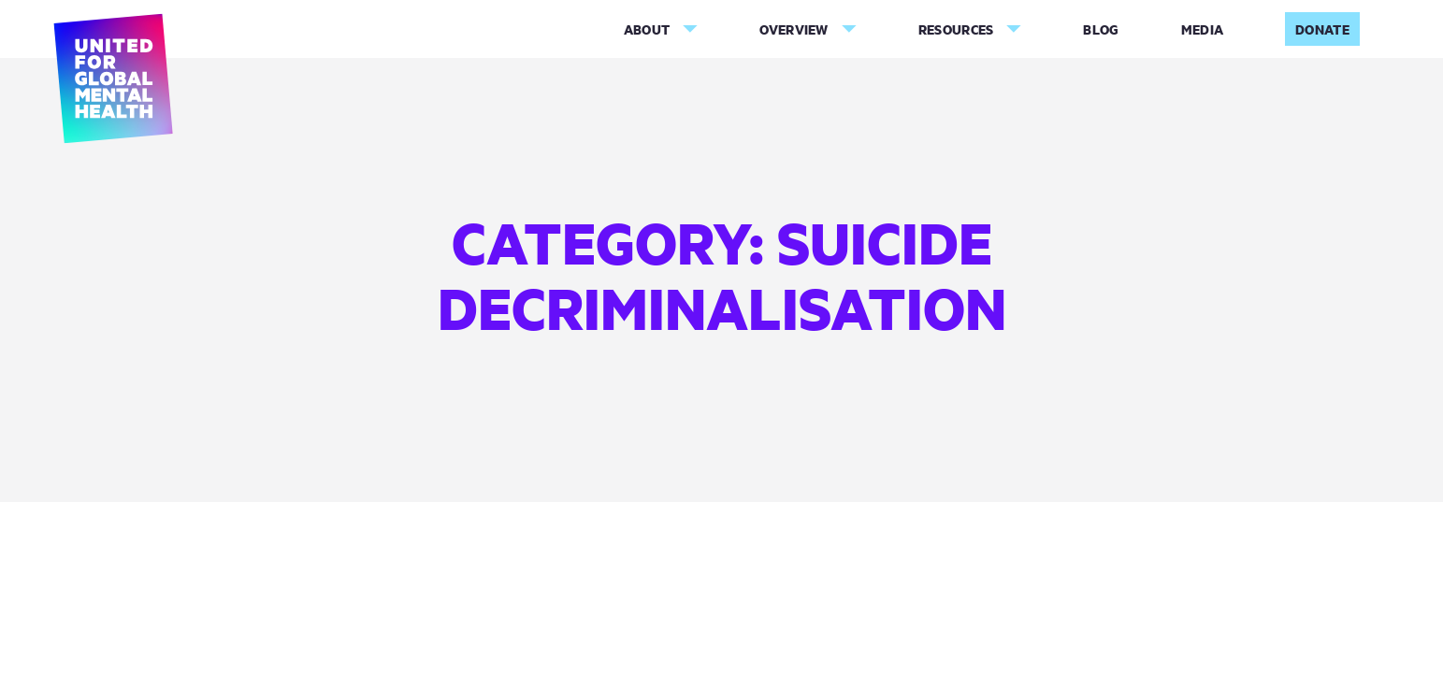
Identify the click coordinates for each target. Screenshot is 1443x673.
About (647, 29)
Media (1202, 29)
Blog (1100, 29)
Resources (956, 29)
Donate (1322, 29)
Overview (793, 29)
